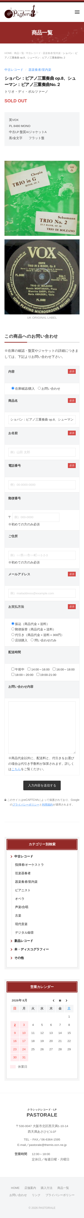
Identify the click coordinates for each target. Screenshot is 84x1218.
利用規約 (47, 804)
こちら (16, 769)
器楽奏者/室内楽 (52, 53)
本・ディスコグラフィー (31, 949)
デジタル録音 (24, 932)
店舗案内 (30, 1188)
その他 (19, 958)
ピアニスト (23, 890)
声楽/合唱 (21, 907)
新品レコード (23, 941)
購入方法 (46, 1188)
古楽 (18, 915)
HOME (8, 53)
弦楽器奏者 (23, 873)
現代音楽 (21, 924)
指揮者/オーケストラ (29, 864)
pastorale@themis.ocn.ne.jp (48, 1145)
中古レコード (33, 53)
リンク (36, 1195)
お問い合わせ (18, 1195)
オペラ (19, 898)
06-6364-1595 (50, 1139)
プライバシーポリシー (26, 804)
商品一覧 (19, 53)
